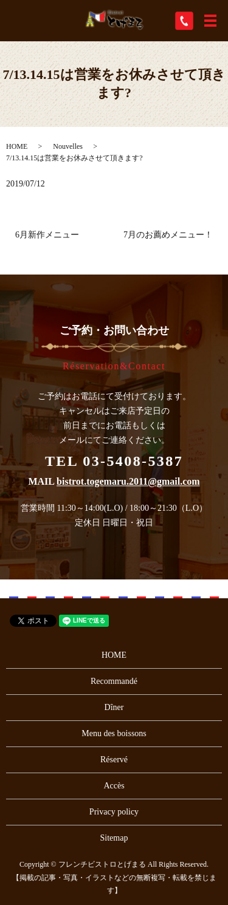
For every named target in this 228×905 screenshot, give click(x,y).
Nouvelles (68, 146)
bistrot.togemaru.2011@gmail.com (128, 482)
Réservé (114, 759)
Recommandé (114, 681)
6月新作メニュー (47, 234)
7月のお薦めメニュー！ (168, 234)
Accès (113, 785)
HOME (16, 146)
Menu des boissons (114, 733)
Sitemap (114, 837)
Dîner (114, 707)
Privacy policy (114, 811)
